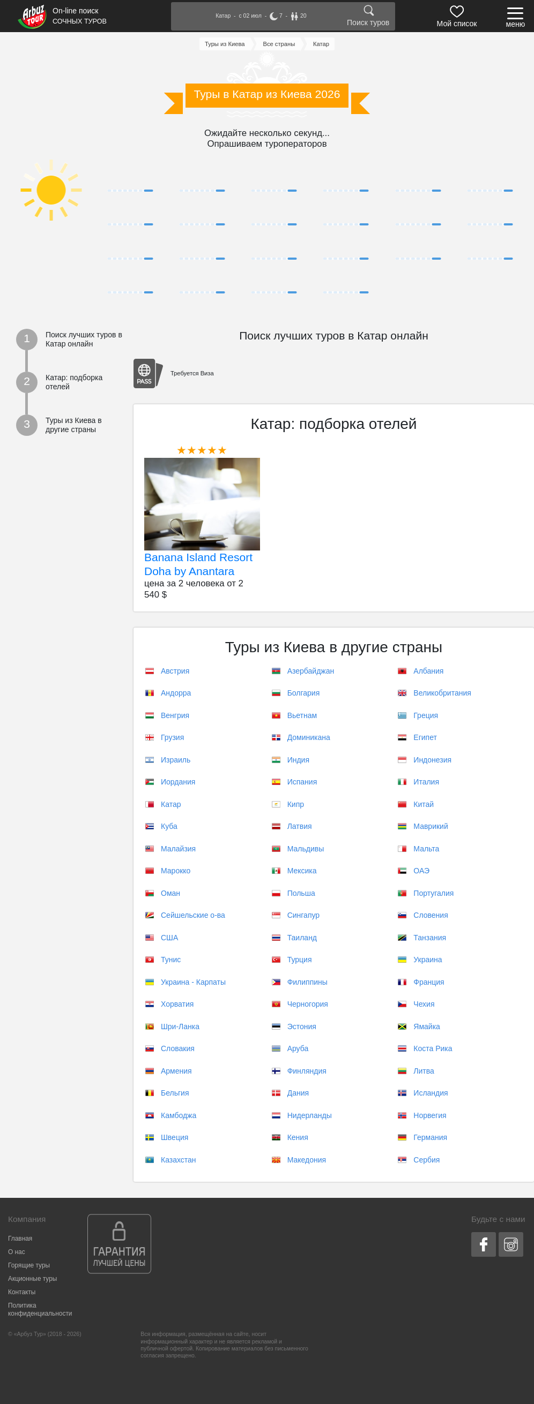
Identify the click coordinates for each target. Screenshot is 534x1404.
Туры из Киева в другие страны (74, 425)
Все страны (279, 44)
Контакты (21, 1292)
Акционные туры (32, 1278)
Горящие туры (29, 1265)
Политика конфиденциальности (40, 1309)
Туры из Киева (225, 44)
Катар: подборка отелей (74, 382)
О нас (16, 1252)
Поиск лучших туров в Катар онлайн (84, 339)
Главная (20, 1238)
